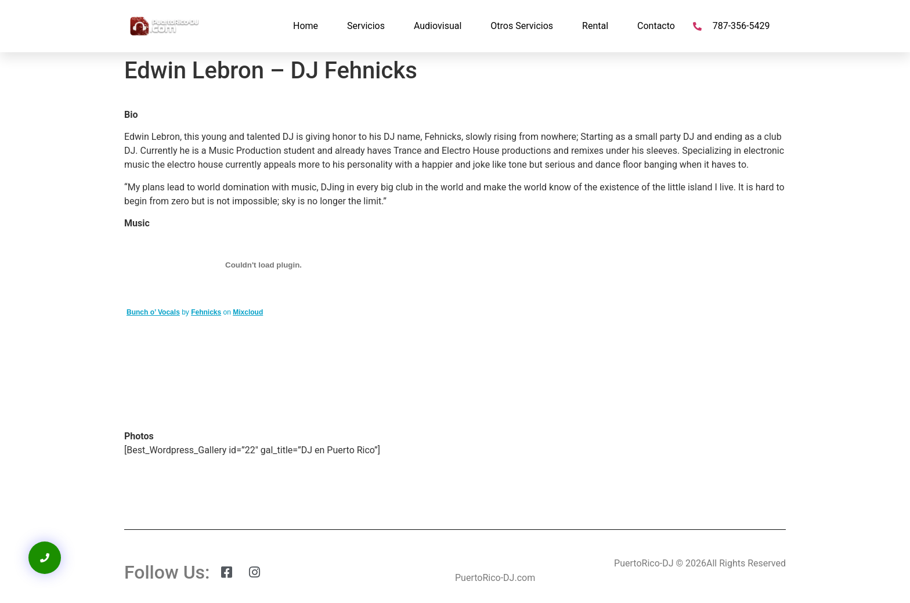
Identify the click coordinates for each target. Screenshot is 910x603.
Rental (595, 25)
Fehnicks (206, 312)
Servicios (366, 25)
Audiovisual (437, 25)
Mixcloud (248, 312)
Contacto (656, 25)
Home (305, 25)
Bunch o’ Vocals (153, 312)
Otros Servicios (521, 25)
